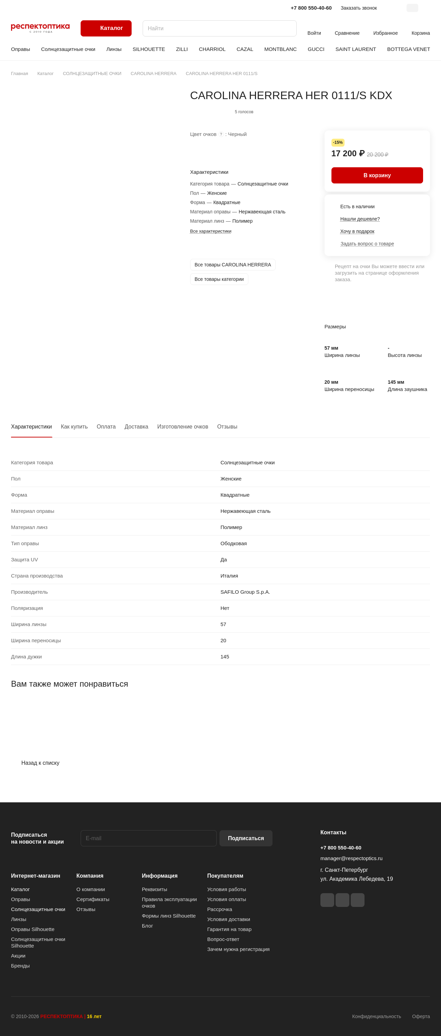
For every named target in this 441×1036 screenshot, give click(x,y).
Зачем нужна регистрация (238, 949)
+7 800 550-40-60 (311, 8)
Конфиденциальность (376, 1016)
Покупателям (225, 876)
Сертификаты (93, 899)
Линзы (18, 919)
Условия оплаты (226, 899)
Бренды (20, 966)
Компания (90, 876)
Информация (160, 876)
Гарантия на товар (229, 929)
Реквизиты (154, 889)
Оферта (421, 1016)
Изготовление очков (182, 427)
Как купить (74, 427)
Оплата (106, 427)
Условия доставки (228, 919)
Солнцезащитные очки (38, 909)
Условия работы (226, 889)
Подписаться (246, 838)
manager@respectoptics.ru (351, 858)
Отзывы (227, 427)
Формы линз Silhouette (169, 916)
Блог (147, 926)
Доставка (136, 427)
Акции (18, 956)
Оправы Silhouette (32, 929)
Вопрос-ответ (223, 939)
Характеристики (31, 427)
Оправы (20, 899)
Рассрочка (219, 909)
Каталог (20, 889)
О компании (90, 889)
